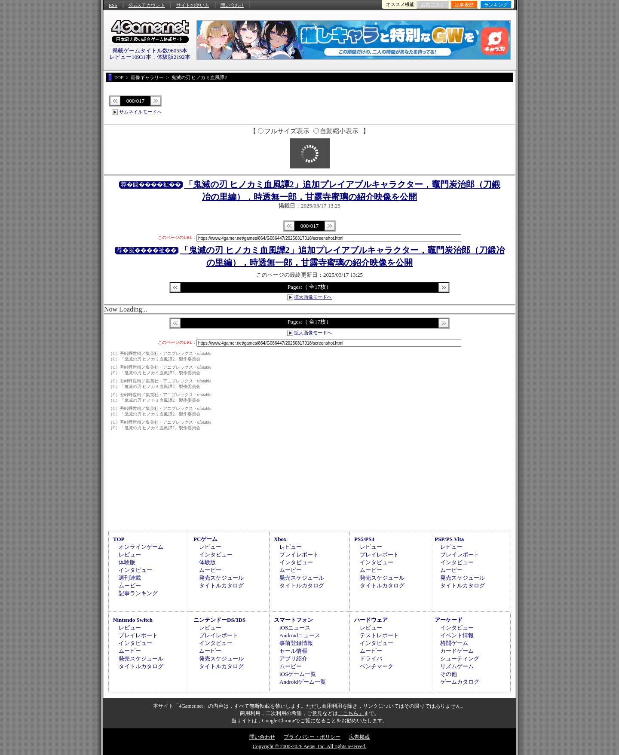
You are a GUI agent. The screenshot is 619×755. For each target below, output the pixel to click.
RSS (113, 5)
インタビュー (135, 570)
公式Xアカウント (147, 5)
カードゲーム (457, 651)
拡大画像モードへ (313, 297)
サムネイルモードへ (140, 111)
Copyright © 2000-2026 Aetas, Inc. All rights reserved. (309, 746)
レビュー (130, 554)
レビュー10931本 (130, 57)
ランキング (496, 4)
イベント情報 (457, 635)
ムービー (130, 585)
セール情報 (293, 651)
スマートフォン (293, 620)
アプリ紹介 (293, 658)
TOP (119, 539)
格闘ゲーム (454, 643)
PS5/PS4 (364, 539)
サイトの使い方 (192, 5)
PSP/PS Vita (449, 539)
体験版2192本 (173, 57)
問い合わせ (232, 5)
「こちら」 (351, 713)
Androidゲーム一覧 (302, 682)
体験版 (127, 562)
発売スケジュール (221, 578)
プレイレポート (299, 554)
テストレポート (379, 635)
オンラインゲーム (141, 547)
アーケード (449, 620)
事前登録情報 (296, 643)
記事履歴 (464, 4)
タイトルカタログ (221, 585)
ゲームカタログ (459, 682)
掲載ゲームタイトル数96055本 (150, 50)
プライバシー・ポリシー (312, 737)
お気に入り (432, 4)
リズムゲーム (457, 666)
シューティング (459, 658)
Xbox (280, 539)
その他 (448, 674)
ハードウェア (371, 620)
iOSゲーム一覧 (297, 674)
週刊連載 (130, 578)
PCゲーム (205, 539)
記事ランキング (138, 593)
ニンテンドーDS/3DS (219, 620)
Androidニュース (299, 635)
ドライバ (371, 658)
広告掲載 (359, 737)
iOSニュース (294, 627)
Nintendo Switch (133, 620)
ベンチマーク (376, 666)
